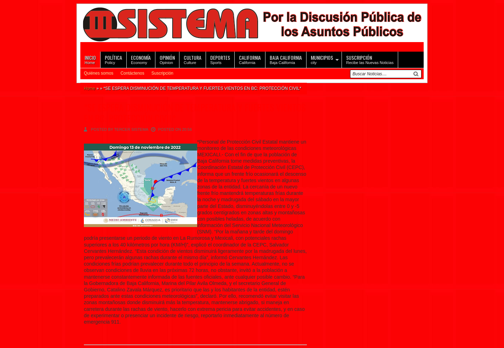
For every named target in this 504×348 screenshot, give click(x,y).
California (250, 59)
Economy (141, 59)
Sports (220, 59)
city (322, 59)
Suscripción (162, 73)
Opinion (167, 59)
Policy (113, 59)
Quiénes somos (98, 73)
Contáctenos (132, 73)
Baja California (286, 59)
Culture (192, 59)
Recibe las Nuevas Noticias (370, 59)
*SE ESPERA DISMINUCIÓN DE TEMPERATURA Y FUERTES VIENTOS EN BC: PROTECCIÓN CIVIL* (194, 112)
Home (90, 59)
